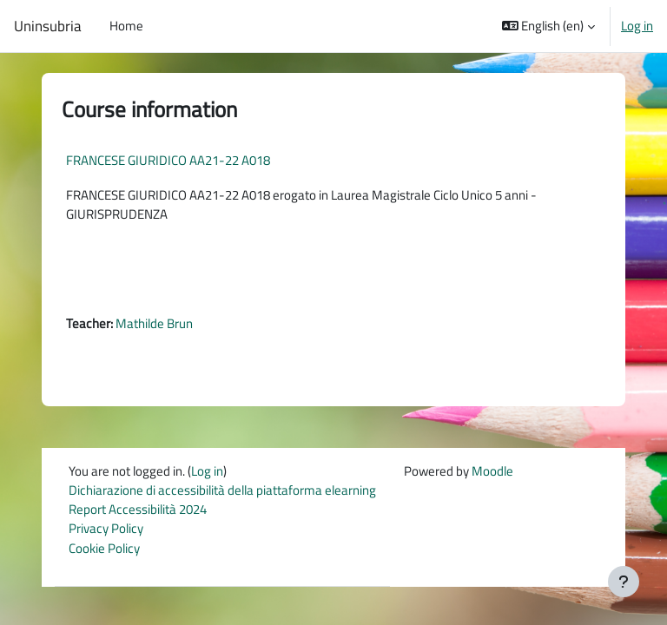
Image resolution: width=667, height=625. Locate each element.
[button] (549, 26)
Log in (637, 26)
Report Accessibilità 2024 (138, 509)
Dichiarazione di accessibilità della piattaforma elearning (222, 490)
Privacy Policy (106, 528)
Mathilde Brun (154, 323)
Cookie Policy (104, 548)
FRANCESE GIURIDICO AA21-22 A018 (168, 160)
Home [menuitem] (126, 26)
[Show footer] (623, 581)
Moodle (492, 471)
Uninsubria (48, 26)
